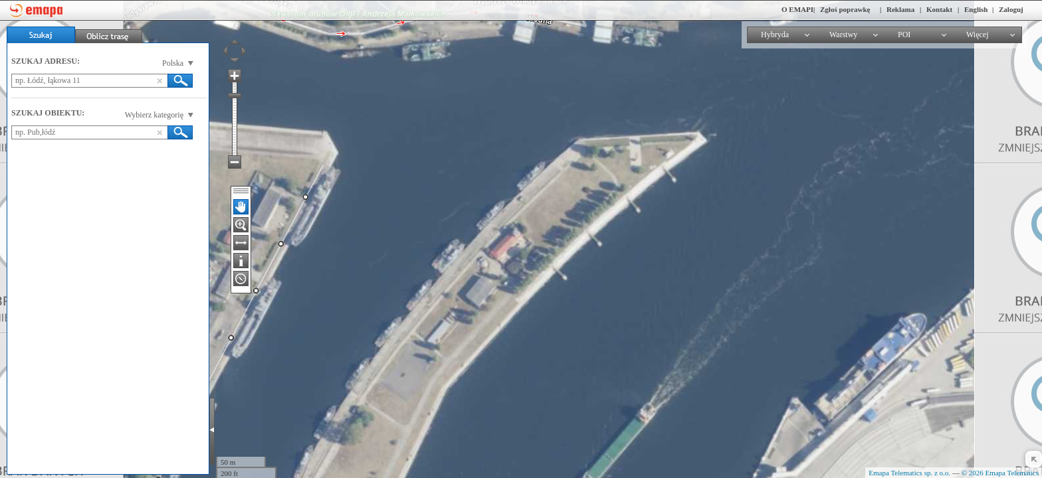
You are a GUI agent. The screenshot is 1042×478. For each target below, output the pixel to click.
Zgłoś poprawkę (845, 9)
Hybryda (775, 34)
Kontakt (939, 9)
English (976, 9)
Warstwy (843, 34)
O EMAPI (797, 9)
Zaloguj (1011, 9)
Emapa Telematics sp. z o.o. (909, 473)
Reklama (900, 9)
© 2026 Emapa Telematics (1000, 473)
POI (904, 34)
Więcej (977, 34)
